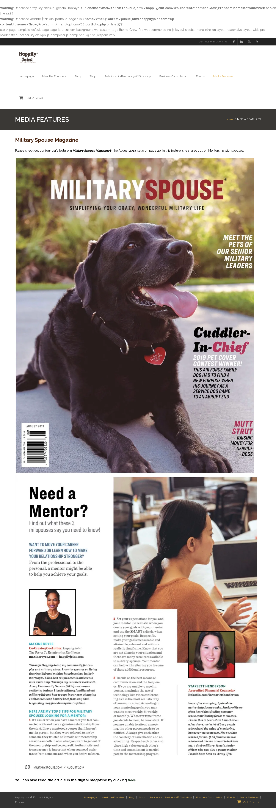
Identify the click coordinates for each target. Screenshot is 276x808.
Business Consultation (209, 797)
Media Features (249, 797)
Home (229, 119)
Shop (142, 797)
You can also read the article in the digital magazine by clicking (75, 780)
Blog (131, 797)
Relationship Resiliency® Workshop (170, 797)
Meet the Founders (113, 797)
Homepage (90, 797)
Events (231, 797)
